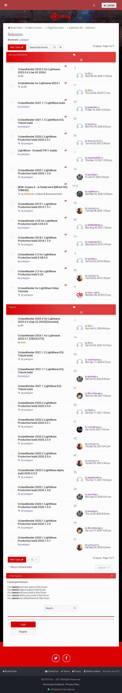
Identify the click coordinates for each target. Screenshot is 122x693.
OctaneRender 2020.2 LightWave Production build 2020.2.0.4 (37, 455)
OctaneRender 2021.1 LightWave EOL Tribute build (40, 387)
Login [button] (23, 624)
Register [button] (23, 631)
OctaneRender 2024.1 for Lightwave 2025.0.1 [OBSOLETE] (39, 337)
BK (22, 76)
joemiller (92, 107)
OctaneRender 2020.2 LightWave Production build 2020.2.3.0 (37, 438)
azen (23, 342)
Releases (15, 34)
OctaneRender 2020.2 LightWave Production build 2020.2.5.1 (37, 138)
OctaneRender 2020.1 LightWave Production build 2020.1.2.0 (37, 522)
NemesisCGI (94, 141)
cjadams (92, 191)
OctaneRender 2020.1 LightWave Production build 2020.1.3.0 (37, 505)
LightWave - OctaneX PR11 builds (37, 150)
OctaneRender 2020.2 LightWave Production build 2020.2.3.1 (37, 421)
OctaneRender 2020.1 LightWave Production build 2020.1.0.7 (37, 539)
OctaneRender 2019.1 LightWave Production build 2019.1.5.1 (37, 205)
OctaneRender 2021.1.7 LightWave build (41, 102)
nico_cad (93, 292)
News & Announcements (50, 194)
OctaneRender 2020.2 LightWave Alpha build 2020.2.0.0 (41, 472)
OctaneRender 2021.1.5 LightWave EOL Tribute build (41, 121)
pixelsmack (94, 477)
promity (92, 174)
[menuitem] (94, 5)
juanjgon (24, 40)
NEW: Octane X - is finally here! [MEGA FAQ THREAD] (42, 189)
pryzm (91, 124)
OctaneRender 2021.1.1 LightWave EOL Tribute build (41, 371)
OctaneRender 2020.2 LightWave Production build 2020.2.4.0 (37, 404)
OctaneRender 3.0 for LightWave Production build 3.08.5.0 (37, 256)
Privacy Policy (72, 684)
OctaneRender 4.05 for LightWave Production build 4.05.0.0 (37, 222)
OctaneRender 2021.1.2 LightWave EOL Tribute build (41, 354)
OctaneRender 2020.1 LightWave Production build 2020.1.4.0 (37, 488)
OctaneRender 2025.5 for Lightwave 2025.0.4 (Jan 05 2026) (39, 71)
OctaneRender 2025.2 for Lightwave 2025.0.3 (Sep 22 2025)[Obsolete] (39, 320)
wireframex (94, 359)
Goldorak (29, 194)
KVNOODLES (94, 225)
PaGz (90, 410)
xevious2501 (94, 158)
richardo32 (93, 242)
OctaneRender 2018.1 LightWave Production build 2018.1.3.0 (37, 239)
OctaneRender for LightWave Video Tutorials (38, 290)
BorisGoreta (94, 393)
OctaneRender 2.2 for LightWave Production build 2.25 (37, 273)
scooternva (94, 427)
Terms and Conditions (53, 684)
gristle (91, 259)
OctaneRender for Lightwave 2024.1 (39, 83)
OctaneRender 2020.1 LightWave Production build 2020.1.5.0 (37, 172)
